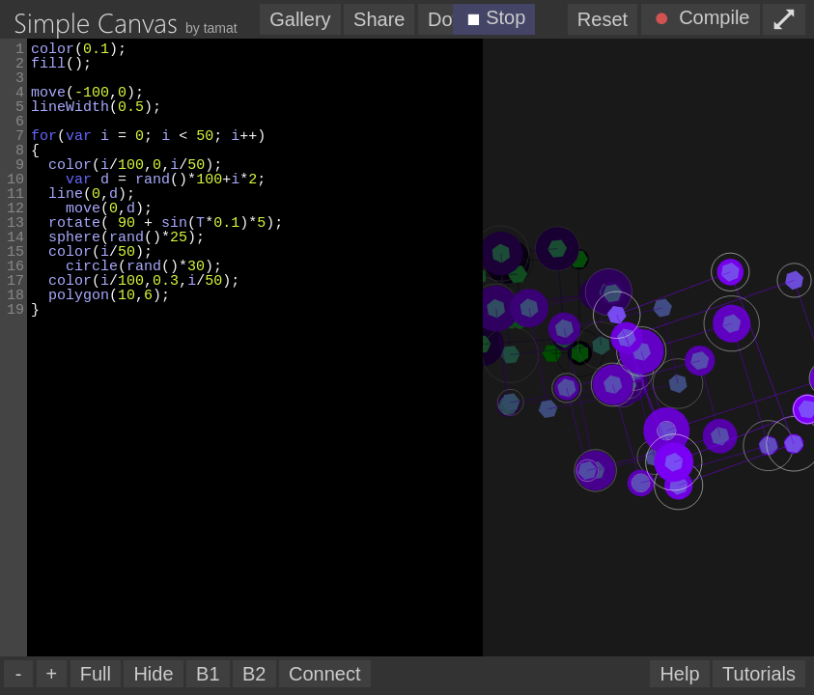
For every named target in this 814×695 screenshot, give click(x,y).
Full (95, 673)
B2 (254, 673)
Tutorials (759, 673)
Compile (698, 19)
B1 (207, 673)
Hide (153, 673)
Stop (492, 19)
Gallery (299, 19)
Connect (325, 673)
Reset (602, 19)
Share (379, 19)
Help (679, 673)
